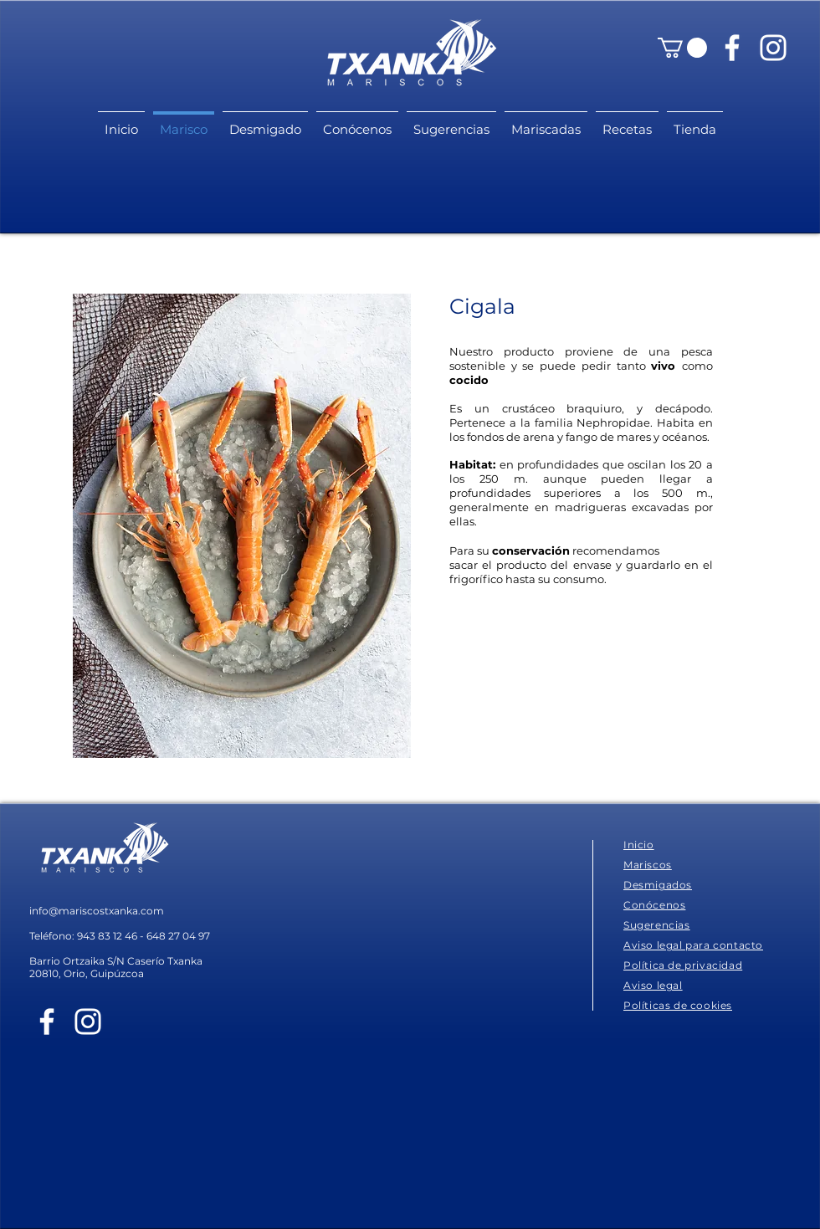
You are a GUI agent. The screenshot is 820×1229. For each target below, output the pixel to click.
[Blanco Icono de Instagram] (773, 47)
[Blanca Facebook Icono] (732, 47)
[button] (682, 48)
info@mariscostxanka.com (96, 910)
